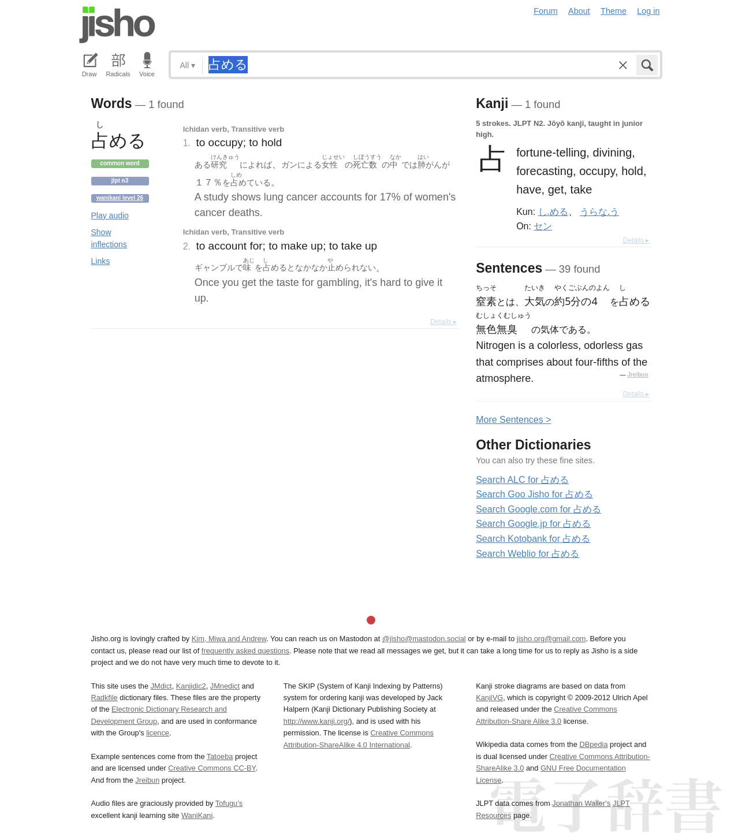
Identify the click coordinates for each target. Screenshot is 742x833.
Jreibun (637, 374)
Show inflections (109, 238)
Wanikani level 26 (119, 198)
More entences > (513, 420)
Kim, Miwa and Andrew (229, 638)
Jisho (117, 24)
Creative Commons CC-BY (211, 768)
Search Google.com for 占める (538, 509)
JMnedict (225, 686)
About (579, 11)
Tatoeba (220, 756)
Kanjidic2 (191, 686)
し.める (553, 211)
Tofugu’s (229, 803)
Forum (546, 11)
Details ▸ (443, 322)
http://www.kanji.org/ (317, 721)
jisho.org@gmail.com (551, 638)
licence (157, 732)
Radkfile (104, 697)
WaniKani (196, 815)
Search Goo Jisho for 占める (534, 494)
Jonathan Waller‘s (581, 803)
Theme (614, 11)
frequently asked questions (245, 650)
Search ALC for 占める (522, 480)
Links (100, 261)
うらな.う (599, 211)
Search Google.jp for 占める (533, 524)
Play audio (110, 215)
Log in (648, 11)
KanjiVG (489, 697)
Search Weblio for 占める (527, 554)
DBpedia (593, 744)
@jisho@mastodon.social (424, 638)
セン (543, 226)
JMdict (161, 686)
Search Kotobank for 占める (533, 539)
